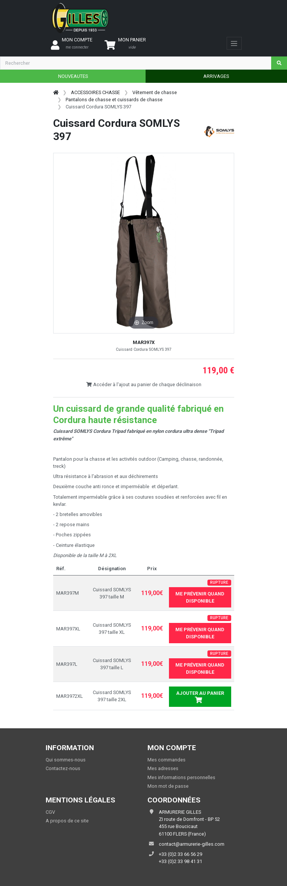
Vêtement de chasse (154, 92)
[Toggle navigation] (234, 43)
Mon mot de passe (168, 786)
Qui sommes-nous (66, 760)
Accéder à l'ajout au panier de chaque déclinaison (143, 384)
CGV (50, 812)
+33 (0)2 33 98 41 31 (180, 861)
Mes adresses (162, 768)
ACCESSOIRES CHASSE (95, 92)
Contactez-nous (63, 768)
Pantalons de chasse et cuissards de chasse (114, 99)
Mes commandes (166, 760)
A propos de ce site (67, 821)
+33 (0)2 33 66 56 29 (180, 854)
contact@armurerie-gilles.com (191, 844)
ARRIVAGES (216, 76)
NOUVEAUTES (73, 76)
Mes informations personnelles (181, 777)
